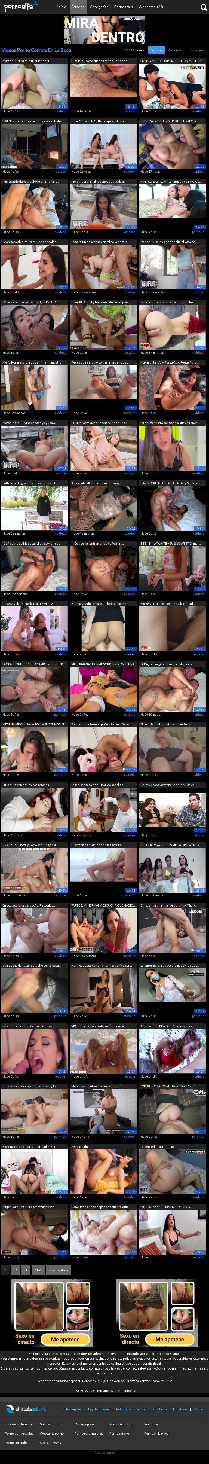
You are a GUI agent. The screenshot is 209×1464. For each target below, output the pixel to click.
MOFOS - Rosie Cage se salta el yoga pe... (168, 241)
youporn (129, 232)
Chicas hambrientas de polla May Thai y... (168, 905)
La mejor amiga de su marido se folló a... (98, 784)
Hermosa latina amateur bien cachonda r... (100, 603)
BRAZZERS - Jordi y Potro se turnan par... (30, 845)
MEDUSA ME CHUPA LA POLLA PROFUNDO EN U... (33, 724)
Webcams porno (52, 1433)
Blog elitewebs (50, 1443)
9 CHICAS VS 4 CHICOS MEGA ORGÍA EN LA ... (171, 845)
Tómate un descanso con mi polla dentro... (100, 241)
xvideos (60, 111)
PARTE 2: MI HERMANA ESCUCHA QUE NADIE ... (103, 905)
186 (38, 1270)
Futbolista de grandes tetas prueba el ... (29, 483)
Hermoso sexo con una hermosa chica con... (101, 965)
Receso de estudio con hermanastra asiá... (100, 362)
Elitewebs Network (18, 1424)
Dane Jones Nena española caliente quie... (100, 1207)
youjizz (199, 835)
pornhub (129, 111)
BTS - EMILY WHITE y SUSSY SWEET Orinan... (170, 543)
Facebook (180, 1409)
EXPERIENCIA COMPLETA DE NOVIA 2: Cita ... (170, 1086)
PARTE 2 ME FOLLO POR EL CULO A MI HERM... (171, 61)
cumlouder (127, 1197)
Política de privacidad (131, 1409)
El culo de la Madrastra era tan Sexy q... (167, 724)
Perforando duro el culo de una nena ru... (30, 181)
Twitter (199, 1409)
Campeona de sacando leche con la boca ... (31, 965)
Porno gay (151, 1424)
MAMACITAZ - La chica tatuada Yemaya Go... (170, 181)
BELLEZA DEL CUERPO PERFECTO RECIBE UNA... (169, 121)
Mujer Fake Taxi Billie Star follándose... (29, 1207)
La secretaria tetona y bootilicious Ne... (29, 1026)
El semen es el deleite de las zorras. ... (97, 845)
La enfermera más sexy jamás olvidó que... (169, 965)
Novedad (176, 50)
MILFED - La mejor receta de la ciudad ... (167, 603)
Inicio (61, 6)
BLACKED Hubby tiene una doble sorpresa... (101, 302)
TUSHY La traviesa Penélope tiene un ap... (100, 423)
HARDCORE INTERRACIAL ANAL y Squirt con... (171, 483)
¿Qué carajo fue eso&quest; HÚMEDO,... (30, 302)
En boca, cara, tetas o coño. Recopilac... (28, 905)
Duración (197, 50)
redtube (60, 171)
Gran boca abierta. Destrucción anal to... (30, 241)
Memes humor (51, 1424)
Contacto (160, 1409)
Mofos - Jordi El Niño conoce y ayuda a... (98, 181)
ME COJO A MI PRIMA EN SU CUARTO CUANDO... (165, 1207)
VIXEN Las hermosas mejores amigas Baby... (32, 121)
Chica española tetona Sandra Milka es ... (168, 784)
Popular (156, 50)
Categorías (99, 6)
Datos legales (72, 1409)
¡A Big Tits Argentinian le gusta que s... (167, 664)
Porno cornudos (17, 1443)
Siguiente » (58, 1270)
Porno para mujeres (89, 1433)
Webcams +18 (151, 6)
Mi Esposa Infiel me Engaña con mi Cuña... (99, 1086)
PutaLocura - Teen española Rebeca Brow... (101, 724)
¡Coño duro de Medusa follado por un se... (31, 543)
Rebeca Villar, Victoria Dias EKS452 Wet (29, 603)
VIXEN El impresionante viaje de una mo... (99, 1026)
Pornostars (123, 6)
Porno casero (119, 1433)
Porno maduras (120, 1424)
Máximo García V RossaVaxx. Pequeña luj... (169, 362)
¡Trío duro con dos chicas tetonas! (26, 784)
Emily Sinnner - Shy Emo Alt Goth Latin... (167, 302)
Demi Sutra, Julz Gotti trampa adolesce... (99, 121)
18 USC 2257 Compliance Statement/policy (105, 1391)
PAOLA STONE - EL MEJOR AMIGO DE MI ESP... (33, 664)
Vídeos (78, 6)
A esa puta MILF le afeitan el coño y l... (97, 483)
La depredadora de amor (157, 1146)
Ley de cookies (99, 1409)
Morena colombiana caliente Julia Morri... (30, 1146)
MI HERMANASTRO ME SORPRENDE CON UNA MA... (102, 664)
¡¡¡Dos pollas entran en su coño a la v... (97, 543)
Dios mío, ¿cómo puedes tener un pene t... (99, 61)
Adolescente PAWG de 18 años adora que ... (170, 1026)
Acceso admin (104, 1452)
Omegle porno (85, 1424)
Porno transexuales (19, 1433)
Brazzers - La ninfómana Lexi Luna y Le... (30, 1086)
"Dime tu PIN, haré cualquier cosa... (26, 61)
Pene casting (80, 1146)
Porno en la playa (156, 1433)
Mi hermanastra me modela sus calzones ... (170, 423)
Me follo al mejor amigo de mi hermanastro (31, 362)
